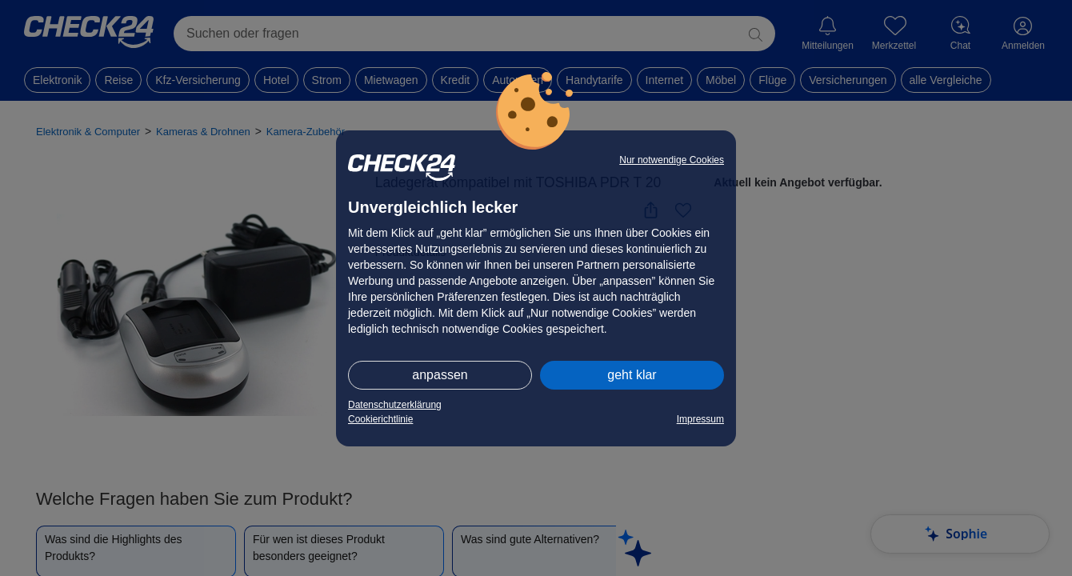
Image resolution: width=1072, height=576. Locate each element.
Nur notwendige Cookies (671, 160)
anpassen (439, 375)
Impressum (700, 419)
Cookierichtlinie (380, 419)
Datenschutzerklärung (395, 404)
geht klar (631, 375)
